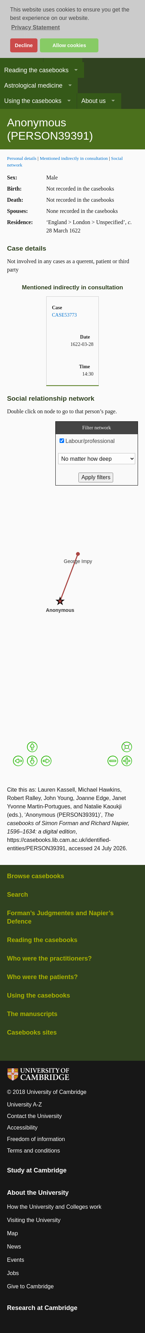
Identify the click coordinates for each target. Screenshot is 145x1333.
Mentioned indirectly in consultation (74, 158)
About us (93, 100)
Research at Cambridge (42, 1307)
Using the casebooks (32, 100)
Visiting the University (34, 1220)
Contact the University (34, 1116)
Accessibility (22, 1128)
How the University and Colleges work (54, 1207)
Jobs (13, 1273)
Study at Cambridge (37, 1170)
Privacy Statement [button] (35, 27)
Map (12, 1233)
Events (15, 1260)
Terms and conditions (33, 1151)
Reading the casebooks (36, 70)
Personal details (21, 158)
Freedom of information (36, 1139)
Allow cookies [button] (69, 45)
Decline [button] (24, 45)
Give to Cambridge (30, 1286)
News (14, 1247)
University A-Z (24, 1105)
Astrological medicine (33, 85)
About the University (38, 1192)
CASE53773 (64, 315)
